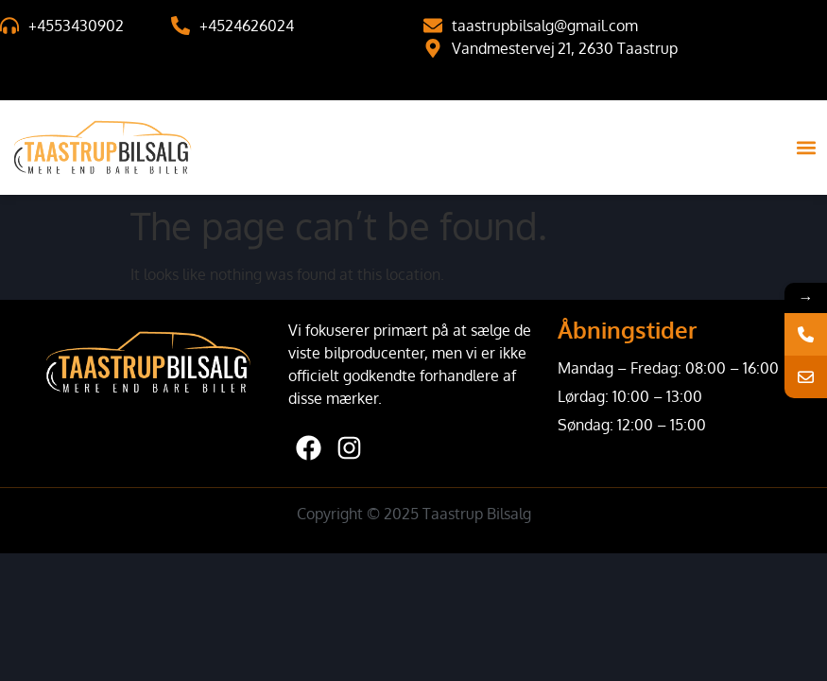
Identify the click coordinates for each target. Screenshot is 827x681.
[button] (806, 148)
